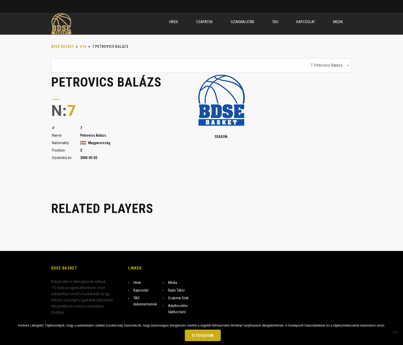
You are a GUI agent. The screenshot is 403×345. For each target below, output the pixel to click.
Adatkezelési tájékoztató (178, 308)
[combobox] (201, 65)
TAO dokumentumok (145, 301)
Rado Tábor (176, 290)
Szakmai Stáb (178, 298)
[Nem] (396, 332)
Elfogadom (203, 335)
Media (172, 282)
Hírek (137, 282)
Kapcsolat (141, 290)
